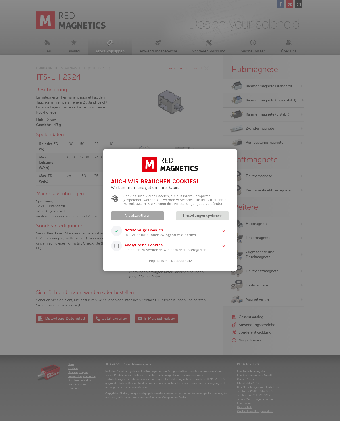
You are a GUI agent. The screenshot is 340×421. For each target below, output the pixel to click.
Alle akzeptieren (137, 216)
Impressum (158, 261)
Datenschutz (181, 261)
